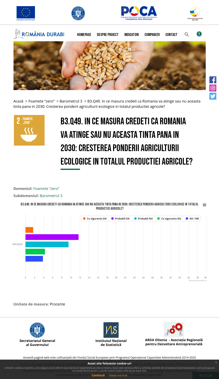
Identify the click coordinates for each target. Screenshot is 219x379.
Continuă (98, 375)
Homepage (84, 34)
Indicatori (131, 34)
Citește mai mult (118, 375)
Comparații (152, 34)
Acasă (18, 101)
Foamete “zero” (41, 101)
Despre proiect (108, 34)
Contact (171, 34)
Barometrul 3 (71, 101)
